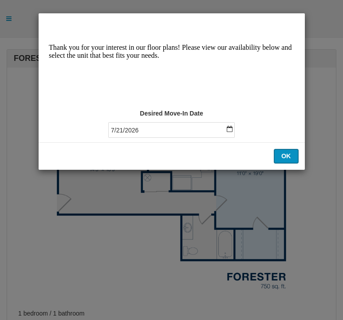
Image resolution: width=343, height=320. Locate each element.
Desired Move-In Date (171, 113)
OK (286, 156)
